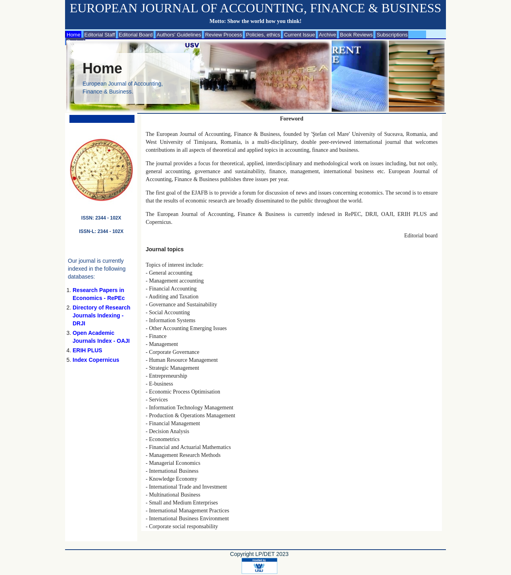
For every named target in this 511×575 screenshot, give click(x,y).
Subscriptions (392, 35)
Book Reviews (356, 35)
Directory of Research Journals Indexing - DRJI (102, 315)
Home (74, 35)
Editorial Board (136, 35)
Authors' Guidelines (179, 35)
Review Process (223, 35)
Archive (327, 35)
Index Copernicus (96, 360)
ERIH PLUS (87, 350)
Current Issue (299, 35)
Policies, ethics (263, 35)
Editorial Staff (100, 35)
